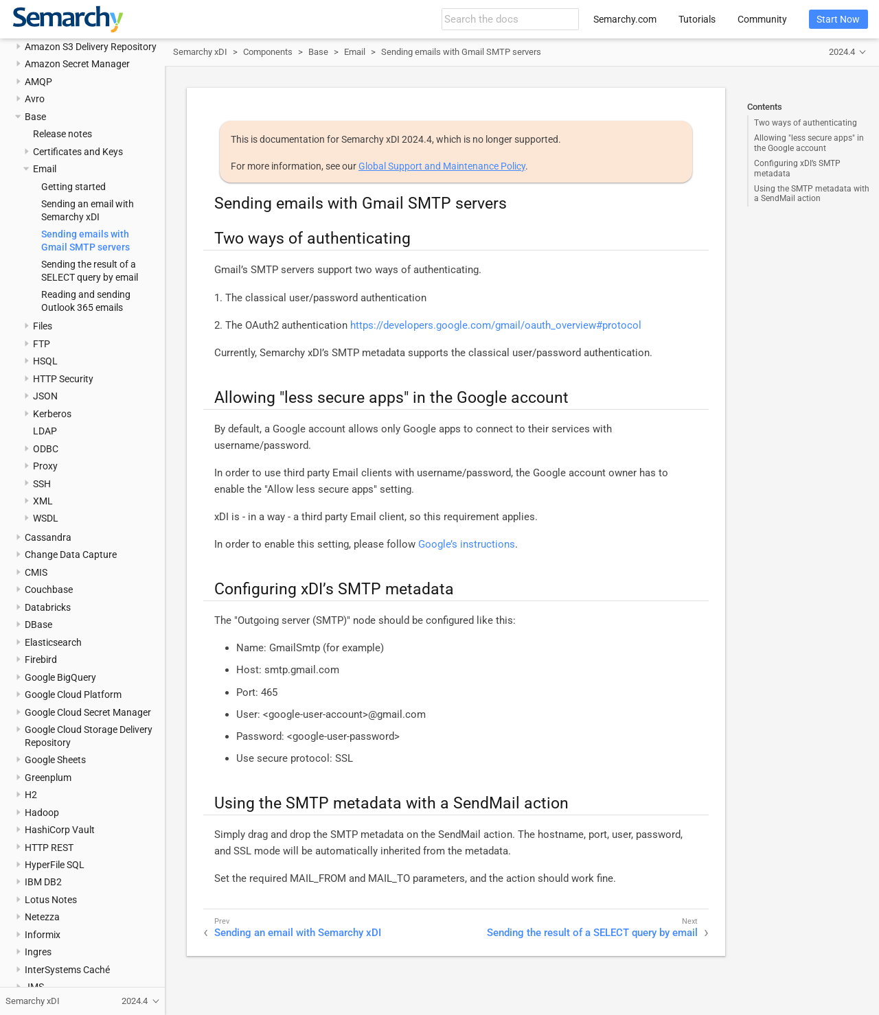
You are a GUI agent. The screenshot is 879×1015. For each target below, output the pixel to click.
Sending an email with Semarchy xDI (297, 932)
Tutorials (697, 19)
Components (268, 52)
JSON (45, 395)
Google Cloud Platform (73, 694)
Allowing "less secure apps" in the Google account (809, 142)
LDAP (45, 430)
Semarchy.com (625, 19)
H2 (31, 794)
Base (35, 116)
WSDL (45, 518)
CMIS (36, 572)
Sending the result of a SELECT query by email (592, 932)
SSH (42, 483)
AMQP (38, 81)
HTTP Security (63, 378)
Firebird (41, 659)
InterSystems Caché (67, 969)
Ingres (38, 951)
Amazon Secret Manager (77, 63)
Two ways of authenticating (805, 123)
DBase (38, 624)
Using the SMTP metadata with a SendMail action (811, 193)
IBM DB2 (43, 881)
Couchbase (49, 589)
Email (44, 168)
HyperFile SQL (54, 864)
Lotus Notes (51, 899)
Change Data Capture (71, 554)
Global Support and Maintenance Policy (441, 166)
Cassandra (48, 537)
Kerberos (52, 413)
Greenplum (48, 777)
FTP (41, 343)
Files (42, 325)
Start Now (838, 19)
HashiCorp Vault (60, 829)
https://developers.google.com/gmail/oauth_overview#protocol (495, 325)
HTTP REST (49, 847)
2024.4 (842, 52)
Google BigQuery (60, 677)
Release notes (62, 133)
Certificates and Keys (78, 151)
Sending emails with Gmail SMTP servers (461, 52)
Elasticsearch (53, 642)
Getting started (73, 186)
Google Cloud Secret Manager (88, 712)
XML (43, 500)
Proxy (45, 465)
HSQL (45, 360)
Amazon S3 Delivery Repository (91, 46)
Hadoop (42, 812)
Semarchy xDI (200, 52)
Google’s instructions (466, 544)
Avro (35, 98)
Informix (42, 934)
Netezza (42, 916)
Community (762, 19)
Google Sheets (55, 759)
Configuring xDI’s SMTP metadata (797, 168)
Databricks (48, 607)
